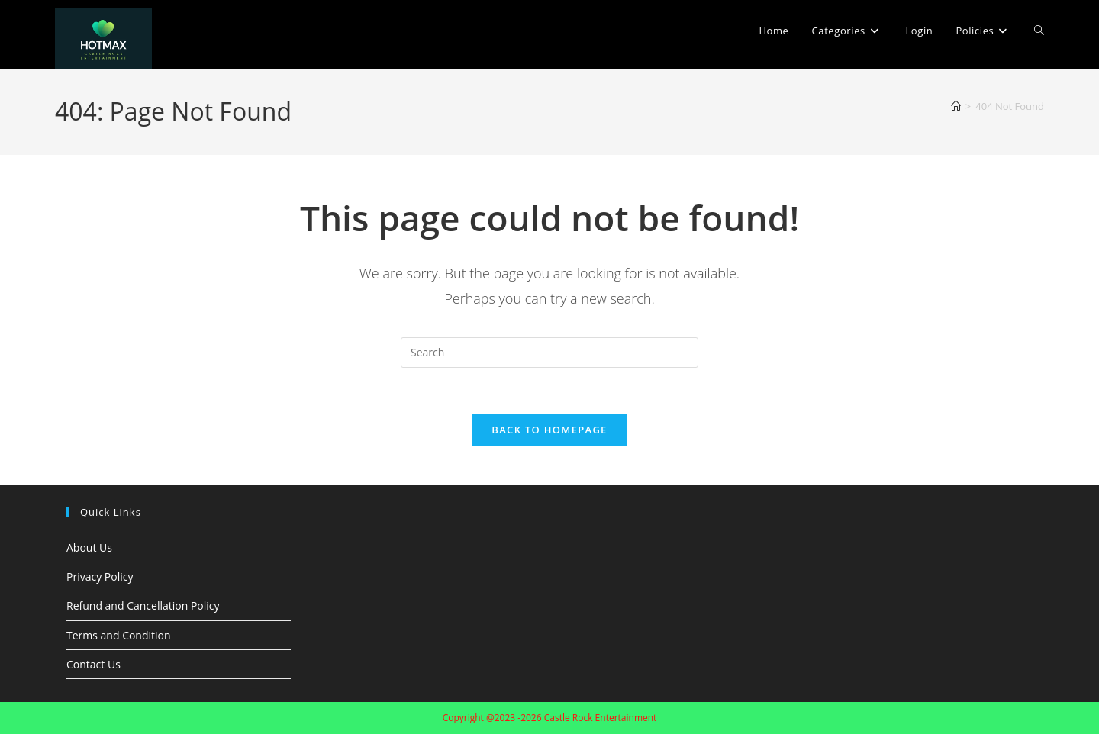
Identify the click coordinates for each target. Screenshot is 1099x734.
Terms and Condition (118, 635)
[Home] (956, 106)
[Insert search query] (549, 352)
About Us (89, 547)
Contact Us (93, 664)
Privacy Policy (99, 576)
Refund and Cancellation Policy (143, 605)
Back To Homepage (549, 429)
